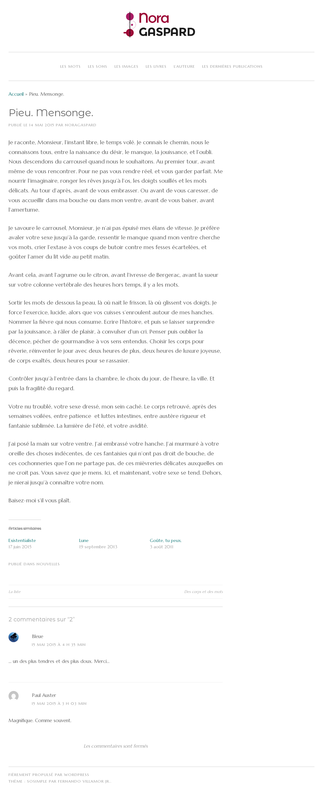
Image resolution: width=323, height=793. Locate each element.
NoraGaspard (81, 125)
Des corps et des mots (203, 591)
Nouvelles (48, 564)
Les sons (97, 66)
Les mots (70, 66)
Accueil (16, 94)
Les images (126, 66)
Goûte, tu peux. (166, 540)
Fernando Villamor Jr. (84, 781)
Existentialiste (22, 540)
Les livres (156, 66)
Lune (84, 540)
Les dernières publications (232, 66)
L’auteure (184, 66)
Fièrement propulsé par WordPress (49, 774)
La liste (15, 591)
